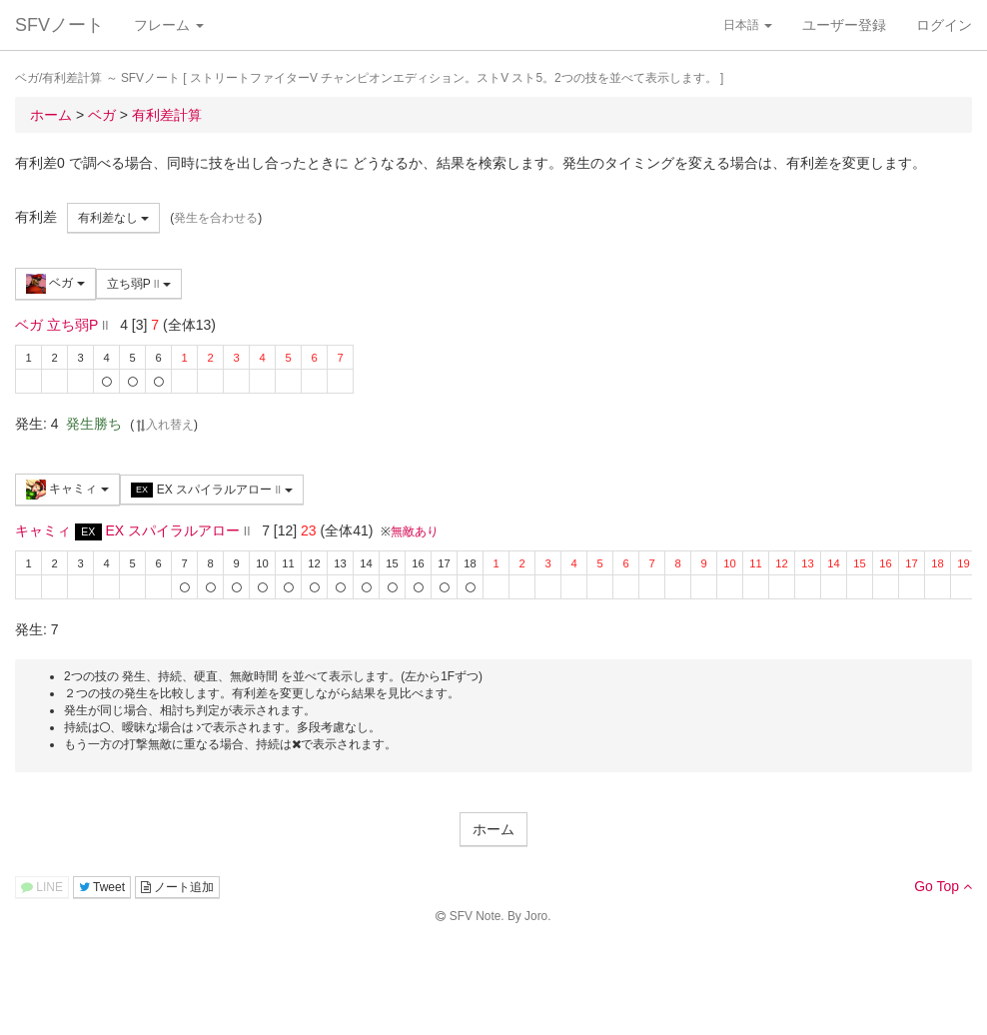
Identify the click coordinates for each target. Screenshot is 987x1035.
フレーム (169, 25)
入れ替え (164, 425)
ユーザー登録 (844, 25)
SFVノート (59, 25)
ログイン (944, 25)
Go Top (943, 886)
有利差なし (113, 218)
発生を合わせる (216, 218)
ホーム (493, 829)
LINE (42, 887)
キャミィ (67, 490)
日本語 (747, 25)
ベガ (55, 284)
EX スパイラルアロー (212, 490)
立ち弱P (139, 284)
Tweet (102, 887)
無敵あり (415, 531)
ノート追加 (177, 887)
